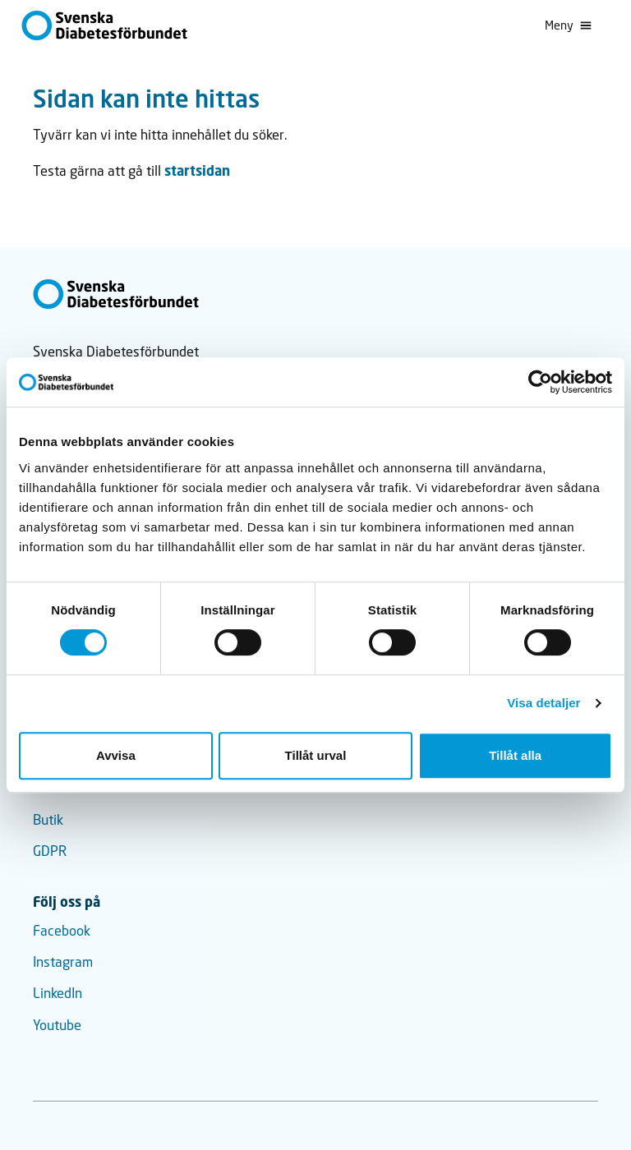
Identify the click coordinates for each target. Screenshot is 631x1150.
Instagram (63, 962)
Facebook (61, 930)
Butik (48, 820)
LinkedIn (57, 993)
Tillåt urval (316, 755)
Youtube (57, 1025)
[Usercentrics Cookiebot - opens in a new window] (540, 382)
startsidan (197, 170)
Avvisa (116, 755)
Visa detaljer (543, 703)
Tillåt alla (515, 755)
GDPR (50, 851)
